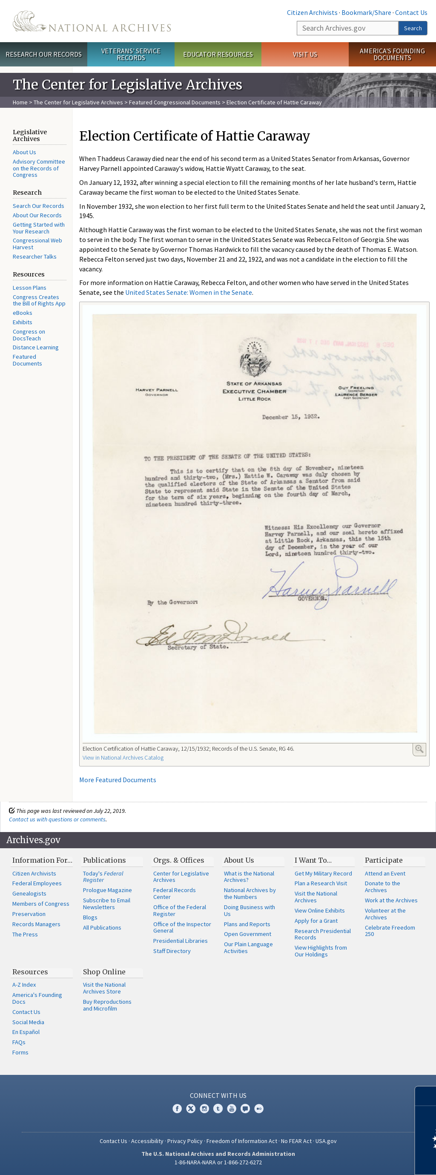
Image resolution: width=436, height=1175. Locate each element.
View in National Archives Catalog (123, 757)
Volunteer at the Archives (385, 914)
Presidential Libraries (180, 941)
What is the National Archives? (249, 877)
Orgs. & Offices (178, 860)
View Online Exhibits (320, 910)
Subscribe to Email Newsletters (106, 903)
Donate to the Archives (382, 886)
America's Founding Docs (37, 998)
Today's (103, 877)
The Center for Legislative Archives (78, 102)
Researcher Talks (35, 256)
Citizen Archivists (312, 12)
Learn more (360, 1159)
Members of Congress (40, 903)
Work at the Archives (391, 900)
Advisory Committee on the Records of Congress (39, 168)
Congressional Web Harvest (37, 243)
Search (413, 28)
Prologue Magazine (107, 890)
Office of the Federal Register (179, 910)
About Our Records (37, 215)
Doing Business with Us (249, 910)
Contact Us (411, 12)
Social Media (28, 1022)
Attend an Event (385, 873)
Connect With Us (218, 1095)
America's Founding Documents (392, 54)
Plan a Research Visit (321, 883)
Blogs (90, 917)
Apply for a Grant (316, 920)
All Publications (102, 927)
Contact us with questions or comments (57, 819)
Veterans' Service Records (131, 54)
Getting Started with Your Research (39, 228)
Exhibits (22, 322)
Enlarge (419, 749)
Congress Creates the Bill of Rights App (39, 300)
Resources (30, 972)
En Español (26, 1032)
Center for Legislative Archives (181, 877)
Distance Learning (36, 347)
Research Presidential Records (323, 934)
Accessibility (147, 1141)
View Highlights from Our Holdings (321, 951)
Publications (104, 860)
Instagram (204, 1108)
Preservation (29, 914)
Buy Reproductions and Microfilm (107, 1005)
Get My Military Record (323, 873)
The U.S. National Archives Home (92, 21)
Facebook (177, 1108)
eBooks (22, 313)
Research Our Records (44, 54)
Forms (20, 1052)
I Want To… (313, 860)
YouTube (232, 1108)
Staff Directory (172, 951)
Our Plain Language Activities (248, 947)
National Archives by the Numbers (250, 893)
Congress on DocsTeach (29, 335)
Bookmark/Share (366, 12)
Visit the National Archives (316, 897)
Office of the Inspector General (182, 927)
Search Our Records (38, 206)
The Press (25, 934)
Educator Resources (218, 54)
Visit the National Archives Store (104, 988)
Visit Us (305, 54)
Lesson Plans (29, 287)
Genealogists (29, 893)
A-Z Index (24, 984)
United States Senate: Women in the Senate (188, 292)
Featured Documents (27, 360)
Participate (384, 860)
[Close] (426, 1096)
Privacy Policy (185, 1141)
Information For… (42, 860)
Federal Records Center (174, 893)
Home (20, 102)
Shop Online (104, 972)
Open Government (247, 934)
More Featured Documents (117, 779)
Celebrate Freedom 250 (390, 931)
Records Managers (36, 924)
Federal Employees (37, 883)
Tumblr (218, 1108)
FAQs (19, 1042)
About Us (24, 152)
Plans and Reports (247, 924)
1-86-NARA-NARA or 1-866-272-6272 (218, 1162)
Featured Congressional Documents (175, 102)
